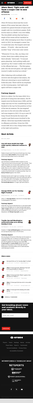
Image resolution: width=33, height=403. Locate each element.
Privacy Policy (23, 348)
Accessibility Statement (16, 351)
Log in (20, 2)
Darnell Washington (14, 230)
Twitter (16, 389)
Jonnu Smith (14, 243)
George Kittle (11, 198)
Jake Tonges (5, 209)
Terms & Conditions (12, 348)
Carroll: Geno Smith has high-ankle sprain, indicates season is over (14, 145)
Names (22, 342)
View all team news (11, 297)
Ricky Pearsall (14, 212)
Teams (10, 342)
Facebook (11, 389)
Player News (9, 345)
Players (5, 342)
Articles (28, 342)
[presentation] (15, 322)
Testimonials (23, 345)
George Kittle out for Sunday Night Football (19, 261)
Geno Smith (12, 154)
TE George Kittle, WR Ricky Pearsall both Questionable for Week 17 (18, 268)
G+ (22, 389)
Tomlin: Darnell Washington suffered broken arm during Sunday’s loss (12, 222)
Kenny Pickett (5, 172)
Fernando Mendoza (7, 182)
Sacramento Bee (5, 14)
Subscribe (27, 2)
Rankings (16, 342)
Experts (16, 345)
